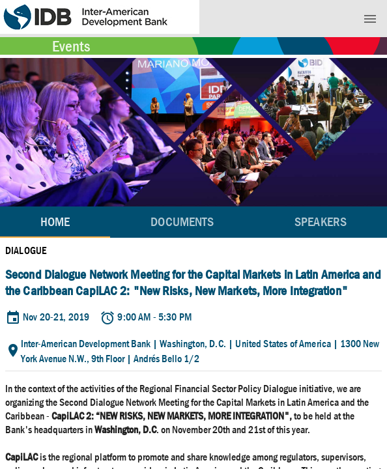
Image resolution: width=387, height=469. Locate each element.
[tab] (182, 222)
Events (71, 46)
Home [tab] (55, 222)
